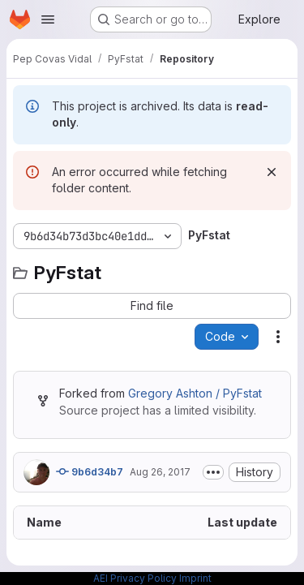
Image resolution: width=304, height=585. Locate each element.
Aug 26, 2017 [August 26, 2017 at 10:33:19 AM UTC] (160, 472)
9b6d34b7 (89, 471)
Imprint (195, 578)
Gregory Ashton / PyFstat (195, 393)
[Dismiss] (271, 172)
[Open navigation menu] (48, 19)
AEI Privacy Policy (135, 578)
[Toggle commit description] (213, 472)
